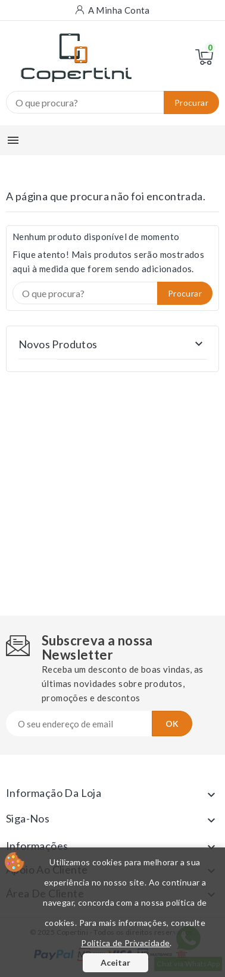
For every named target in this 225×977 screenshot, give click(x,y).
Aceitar (115, 962)
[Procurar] (112, 102)
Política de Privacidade (125, 943)
